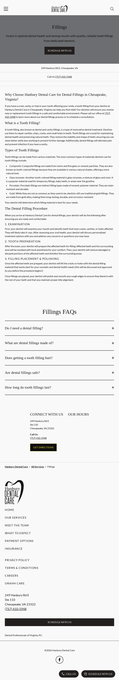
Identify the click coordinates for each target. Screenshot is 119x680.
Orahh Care (15, 583)
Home (9, 509)
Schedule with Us (59, 50)
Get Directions (43, 447)
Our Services (15, 517)
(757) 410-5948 (63, 76)
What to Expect (18, 533)
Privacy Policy (17, 560)
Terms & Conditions (21, 567)
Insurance (14, 548)
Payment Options (19, 541)
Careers (11, 575)
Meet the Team (17, 525)
